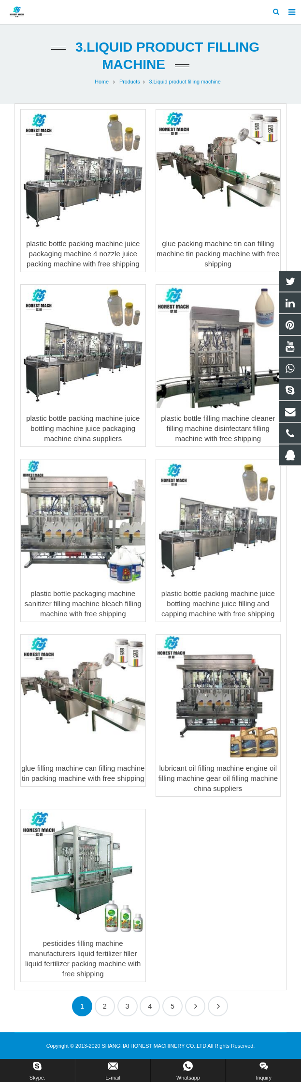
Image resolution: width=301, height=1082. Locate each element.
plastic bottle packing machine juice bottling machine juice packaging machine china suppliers (83, 428)
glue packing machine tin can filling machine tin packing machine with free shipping (218, 253)
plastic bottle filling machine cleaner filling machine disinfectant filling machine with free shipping (218, 428)
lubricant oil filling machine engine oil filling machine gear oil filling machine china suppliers (218, 778)
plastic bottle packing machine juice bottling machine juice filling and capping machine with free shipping (218, 603)
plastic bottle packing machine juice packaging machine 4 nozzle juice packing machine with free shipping (83, 253)
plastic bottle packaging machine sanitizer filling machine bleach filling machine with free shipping (83, 603)
